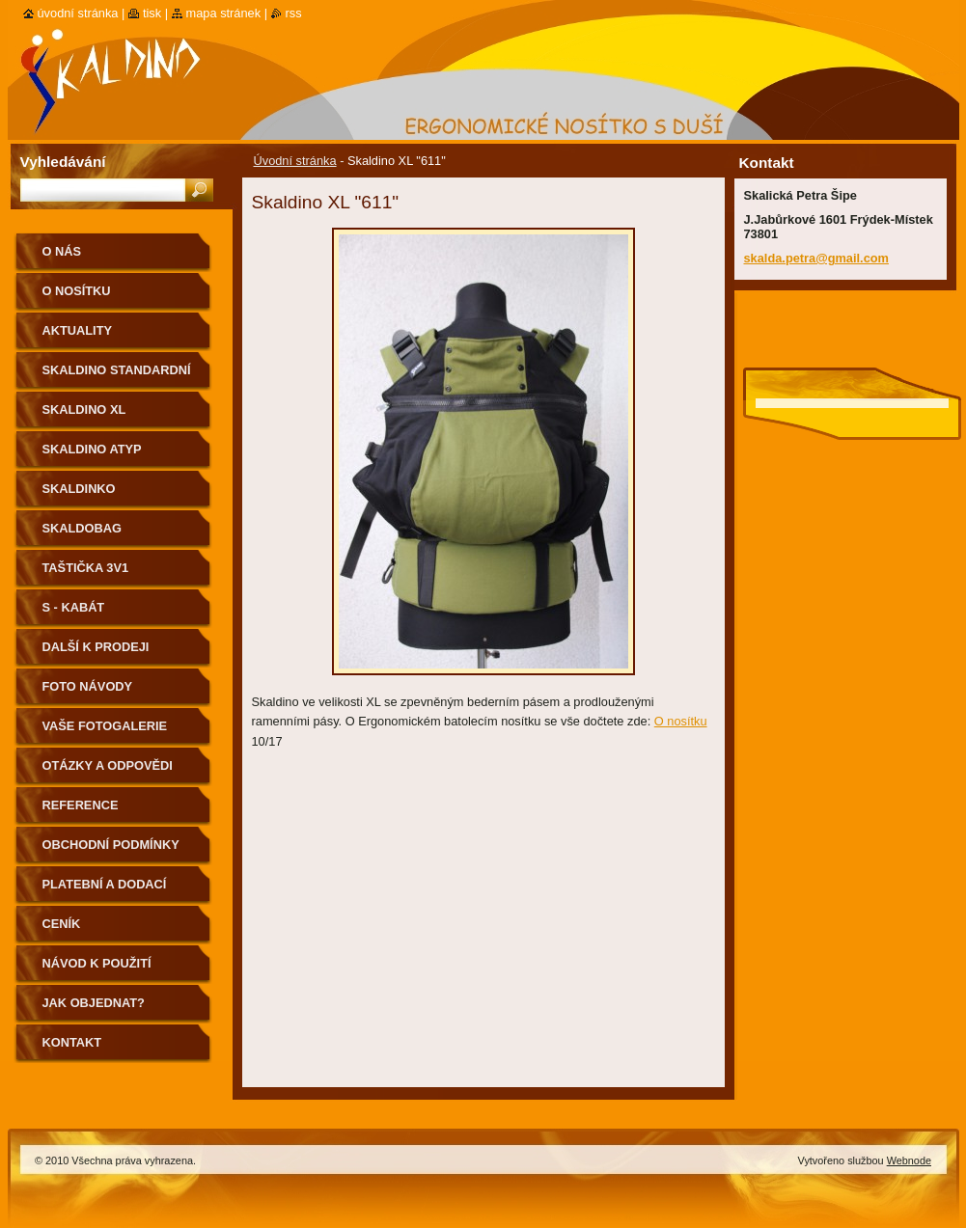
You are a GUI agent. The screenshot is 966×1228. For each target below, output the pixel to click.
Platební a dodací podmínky (104, 891)
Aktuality (77, 330)
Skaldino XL (84, 409)
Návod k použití (97, 963)
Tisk (152, 13)
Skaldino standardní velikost (116, 377)
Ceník (61, 923)
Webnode (909, 1160)
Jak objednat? (93, 1003)
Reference (80, 805)
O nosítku (680, 721)
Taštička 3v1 (85, 567)
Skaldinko (79, 488)
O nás (62, 251)
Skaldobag (82, 528)
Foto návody (87, 686)
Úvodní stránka (295, 160)
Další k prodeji (96, 647)
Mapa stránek (224, 13)
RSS (294, 13)
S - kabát (73, 607)
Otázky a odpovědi (107, 765)
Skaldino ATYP (92, 449)
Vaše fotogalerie (105, 726)
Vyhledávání (63, 161)
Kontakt (72, 1042)
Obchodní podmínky (110, 844)
